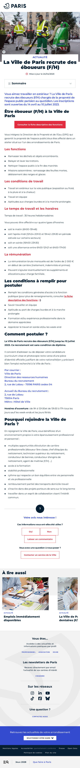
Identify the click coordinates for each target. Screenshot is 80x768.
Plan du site (50, 753)
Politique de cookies (33, 753)
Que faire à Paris (42, 762)
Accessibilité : (38, 748)
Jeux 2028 (20, 762)
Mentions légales (10, 748)
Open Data (72, 748)
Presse (62, 748)
